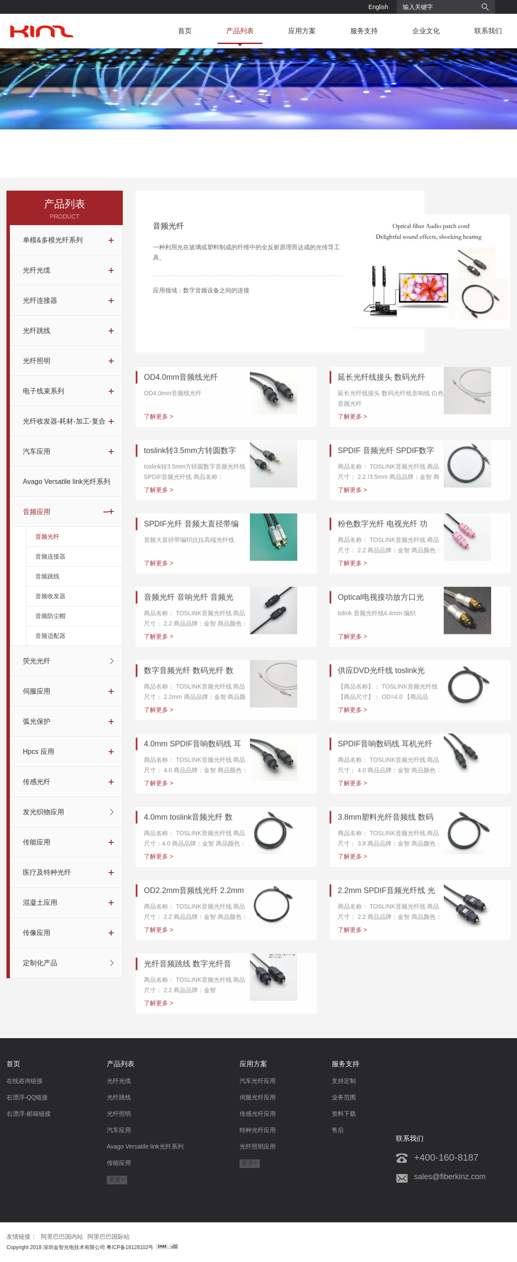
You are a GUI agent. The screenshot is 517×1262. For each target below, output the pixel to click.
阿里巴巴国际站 (108, 1236)
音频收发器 (50, 602)
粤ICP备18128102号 (142, 1247)
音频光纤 (47, 542)
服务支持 (364, 31)
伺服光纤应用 (258, 1097)
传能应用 (119, 1162)
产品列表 (240, 31)
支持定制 (344, 1080)
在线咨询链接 (24, 1080)
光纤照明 (119, 1113)
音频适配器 (50, 641)
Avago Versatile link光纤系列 (145, 1146)
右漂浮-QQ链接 (27, 1097)
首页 (185, 31)
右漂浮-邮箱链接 (28, 1113)
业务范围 (344, 1097)
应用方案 (302, 31)
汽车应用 (119, 1130)
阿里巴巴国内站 (62, 1236)
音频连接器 (50, 562)
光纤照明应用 (258, 1146)
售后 (338, 1130)
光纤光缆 (119, 1080)
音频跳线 (47, 582)
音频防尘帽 (50, 621)
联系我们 (488, 31)
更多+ (117, 1179)
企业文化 (426, 31)
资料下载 (344, 1113)
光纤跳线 (119, 1097)
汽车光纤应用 (258, 1080)
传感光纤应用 (258, 1113)
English (378, 6)
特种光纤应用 (258, 1130)
